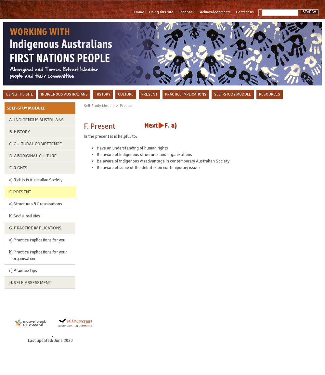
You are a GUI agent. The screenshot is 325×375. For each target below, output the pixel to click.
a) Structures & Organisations (35, 204)
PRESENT (149, 94)
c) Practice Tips (23, 270)
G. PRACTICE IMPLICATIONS (35, 228)
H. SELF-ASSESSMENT (30, 282)
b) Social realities (24, 216)
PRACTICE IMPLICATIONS (185, 94)
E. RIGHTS (18, 168)
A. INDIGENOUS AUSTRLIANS (36, 120)
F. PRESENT (20, 192)
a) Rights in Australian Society (35, 180)
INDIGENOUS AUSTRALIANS (64, 94)
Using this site (161, 12)
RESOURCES (269, 94)
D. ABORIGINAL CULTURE (32, 156)
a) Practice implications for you (37, 240)
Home (139, 12)
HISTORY (103, 94)
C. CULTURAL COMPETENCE (35, 144)
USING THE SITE (19, 94)
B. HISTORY (19, 132)
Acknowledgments (215, 12)
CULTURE (126, 94)
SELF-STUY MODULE (25, 108)
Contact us (245, 12)
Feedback (186, 12)
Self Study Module (99, 105)
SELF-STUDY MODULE (232, 94)
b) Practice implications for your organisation (38, 255)
